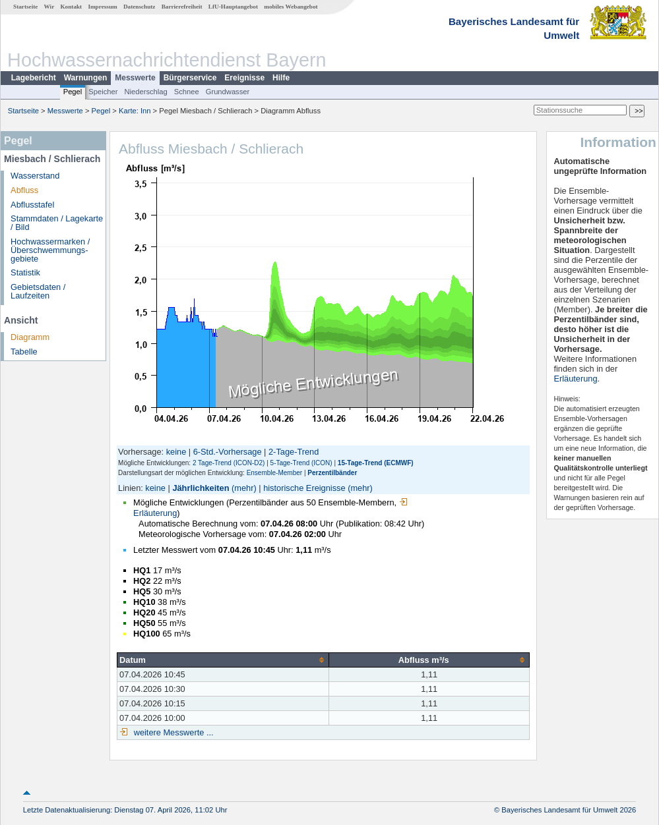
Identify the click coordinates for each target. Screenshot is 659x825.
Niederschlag (145, 92)
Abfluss (24, 190)
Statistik (25, 272)
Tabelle (24, 351)
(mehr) (244, 488)
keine (176, 452)
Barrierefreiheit (182, 6)
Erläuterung (575, 379)
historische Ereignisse (304, 488)
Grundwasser (228, 92)
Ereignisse (244, 77)
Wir (49, 6)
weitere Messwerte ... (172, 732)
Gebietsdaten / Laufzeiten (38, 291)
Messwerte (135, 77)
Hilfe (281, 77)
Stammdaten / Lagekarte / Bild (57, 222)
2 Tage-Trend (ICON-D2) (229, 463)
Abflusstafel (32, 205)
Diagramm (30, 337)
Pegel (72, 92)
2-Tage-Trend (293, 452)
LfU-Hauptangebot (233, 6)
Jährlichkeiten (200, 488)
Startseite (25, 6)
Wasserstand (35, 176)
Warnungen (86, 77)
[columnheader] (223, 659)
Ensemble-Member (274, 472)
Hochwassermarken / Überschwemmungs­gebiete (50, 250)
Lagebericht (33, 77)
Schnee (186, 92)
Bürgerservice (190, 77)
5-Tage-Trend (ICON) (301, 463)
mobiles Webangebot (290, 6)
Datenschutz (139, 6)
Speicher (102, 92)
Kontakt (71, 6)
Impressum (102, 6)
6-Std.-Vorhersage (227, 452)
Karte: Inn (135, 111)
